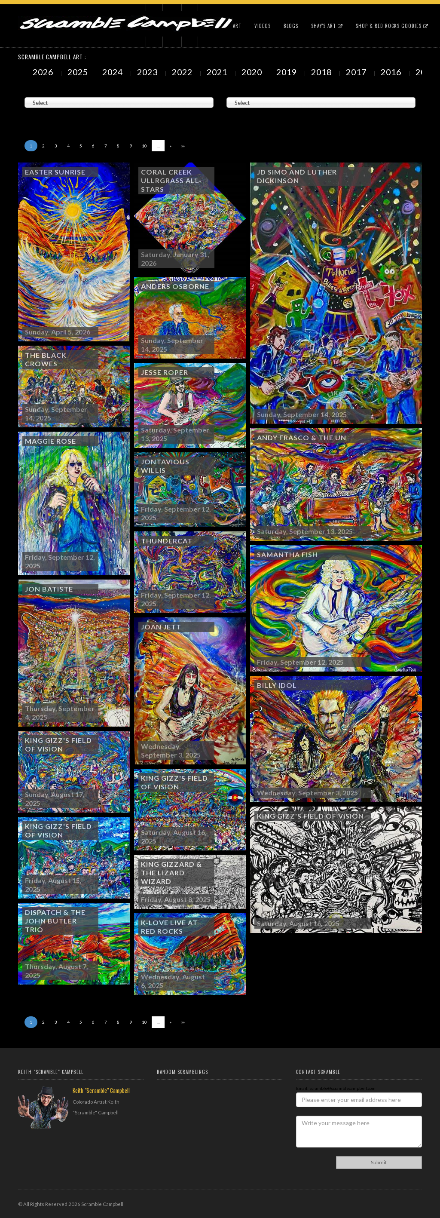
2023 (148, 72)
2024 (113, 72)
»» (183, 145)
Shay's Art (327, 25)
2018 (322, 72)
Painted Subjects (243, 90)
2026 (44, 72)
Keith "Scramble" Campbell (101, 1090)
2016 (392, 72)
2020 (252, 72)
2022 (183, 72)
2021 (218, 72)
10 (144, 145)
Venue (30, 90)
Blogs (291, 25)
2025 (78, 72)
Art (237, 25)
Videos (262, 25)
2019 (287, 72)
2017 (357, 72)
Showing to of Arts (47, 112)
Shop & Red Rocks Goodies (392, 25)
